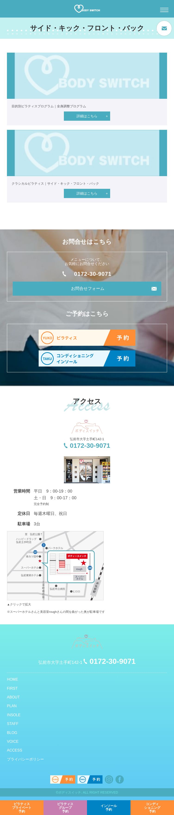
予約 (21, 807)
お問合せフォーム (87, 288)
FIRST (12, 688)
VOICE (13, 741)
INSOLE (14, 715)
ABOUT (13, 697)
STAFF (12, 724)
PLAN (12, 706)
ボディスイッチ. (70, 792)
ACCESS (14, 750)
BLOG (12, 733)
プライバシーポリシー (25, 759)
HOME (12, 679)
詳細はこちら (87, 116)
